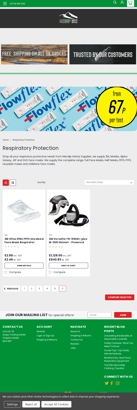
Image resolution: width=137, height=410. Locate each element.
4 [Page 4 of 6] (47, 288)
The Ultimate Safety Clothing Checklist (114, 367)
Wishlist (41, 331)
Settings (12, 404)
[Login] (121, 3)
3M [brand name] (6, 235)
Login (39, 335)
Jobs (73, 347)
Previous (10, 289)
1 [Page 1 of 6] (24, 288)
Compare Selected (119, 297)
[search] (113, 3)
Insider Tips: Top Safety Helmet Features (116, 352)
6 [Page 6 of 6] (62, 288)
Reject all (31, 404)
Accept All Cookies (56, 404)
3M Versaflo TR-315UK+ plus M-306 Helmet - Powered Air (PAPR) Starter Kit (68, 240)
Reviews (74, 343)
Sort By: (41, 182)
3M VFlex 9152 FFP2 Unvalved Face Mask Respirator (24, 240)
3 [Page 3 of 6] (39, 288)
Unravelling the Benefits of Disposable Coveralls (118, 337)
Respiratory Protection (24, 139)
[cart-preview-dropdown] (129, 3)
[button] (34, 54)
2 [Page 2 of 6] (31, 288)
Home (6, 139)
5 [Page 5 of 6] (55, 288)
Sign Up (50, 335)
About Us (75, 331)
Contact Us (76, 339)
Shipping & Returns (47, 339)
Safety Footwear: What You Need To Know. (118, 345)
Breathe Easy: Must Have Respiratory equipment (117, 359)
